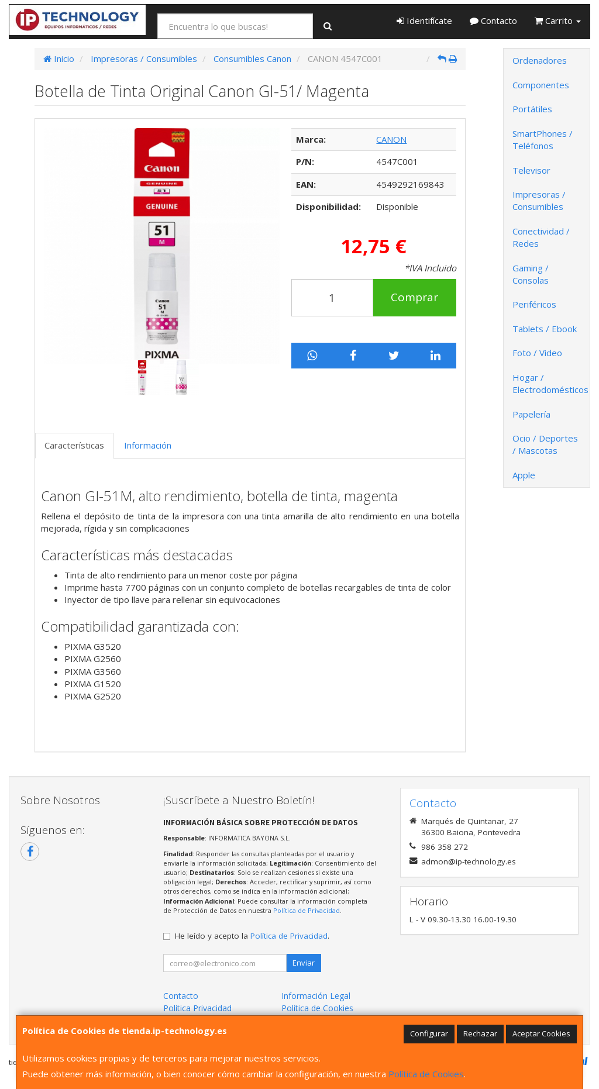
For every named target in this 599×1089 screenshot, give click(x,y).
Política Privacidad (197, 1008)
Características (74, 445)
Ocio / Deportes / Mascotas (545, 444)
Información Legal (315, 995)
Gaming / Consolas (530, 274)
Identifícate (424, 20)
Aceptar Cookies (541, 1033)
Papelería (531, 414)
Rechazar (480, 1033)
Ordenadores (539, 60)
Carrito (558, 20)
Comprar (414, 297)
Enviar (303, 962)
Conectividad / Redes (541, 237)
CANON (391, 139)
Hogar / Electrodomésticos (550, 383)
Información (147, 445)
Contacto (493, 20)
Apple (523, 475)
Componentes (540, 85)
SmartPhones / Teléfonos (542, 139)
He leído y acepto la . (252, 936)
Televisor (531, 170)
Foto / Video (537, 353)
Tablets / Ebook (544, 329)
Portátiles (532, 109)
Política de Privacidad (306, 910)
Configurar (429, 1033)
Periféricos (534, 304)
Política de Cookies (426, 1074)
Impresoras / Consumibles (539, 200)
